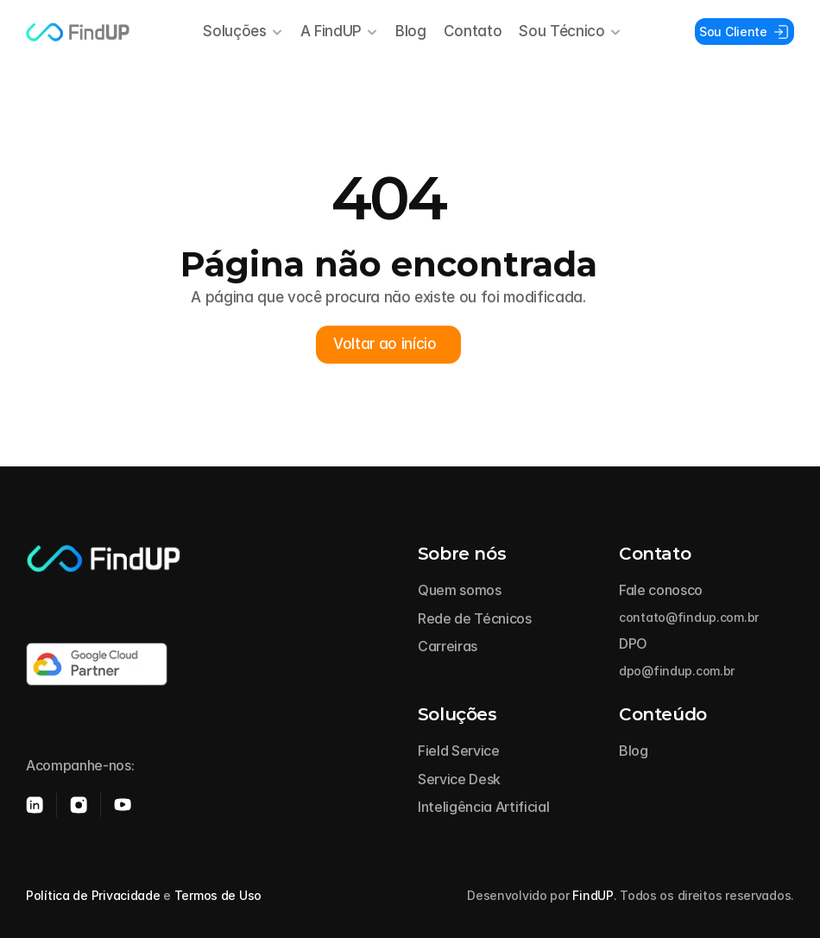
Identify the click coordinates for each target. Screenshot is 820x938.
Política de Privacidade (93, 895)
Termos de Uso (218, 895)
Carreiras (447, 646)
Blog (410, 31)
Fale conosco (661, 590)
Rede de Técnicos (475, 618)
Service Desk (459, 779)
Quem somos (459, 590)
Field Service (459, 750)
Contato (473, 31)
